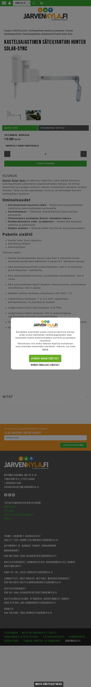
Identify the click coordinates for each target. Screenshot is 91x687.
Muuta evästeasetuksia (48, 684)
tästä (45, 349)
